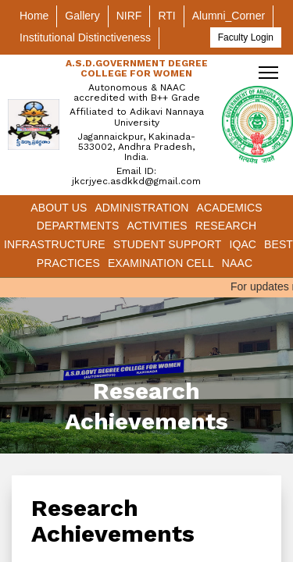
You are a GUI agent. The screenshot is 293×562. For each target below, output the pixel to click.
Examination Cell (161, 263)
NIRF (129, 15)
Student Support (167, 244)
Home (34, 15)
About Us (58, 207)
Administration (141, 207)
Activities (157, 225)
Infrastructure (54, 244)
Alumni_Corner (228, 15)
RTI (166, 15)
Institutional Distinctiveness (85, 37)
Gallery (82, 15)
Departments (78, 225)
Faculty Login (245, 37)
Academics (230, 207)
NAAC (237, 263)
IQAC (242, 244)
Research (226, 225)
